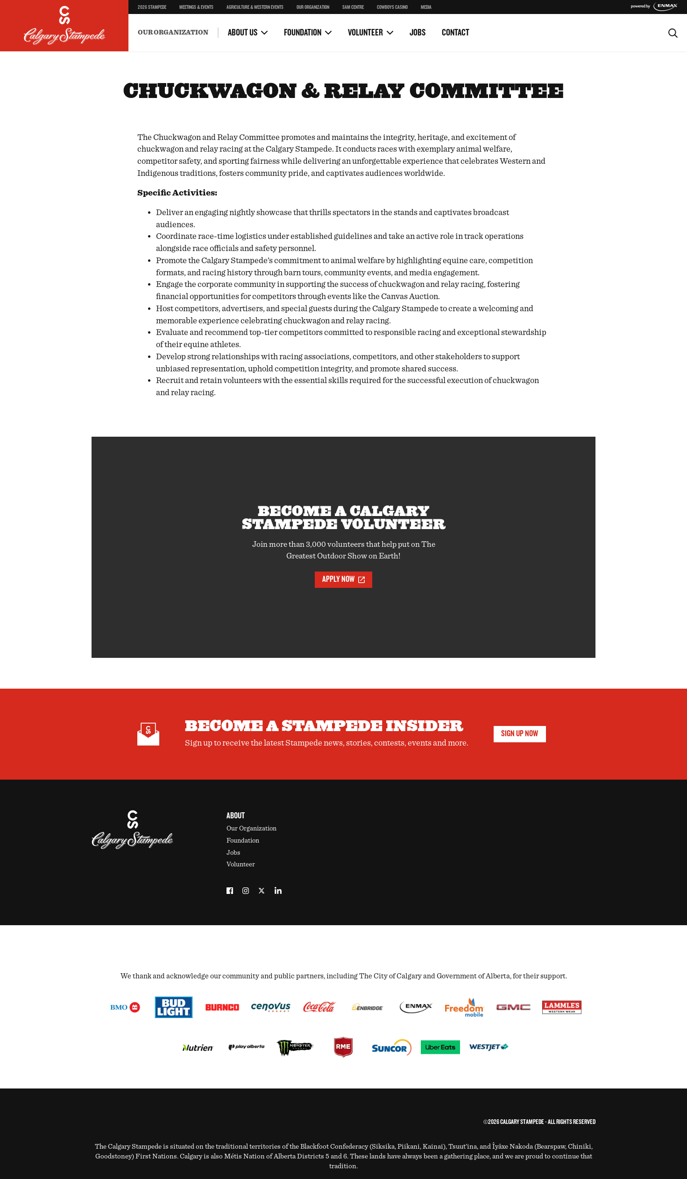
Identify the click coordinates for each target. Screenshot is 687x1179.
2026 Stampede (152, 7)
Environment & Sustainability (179, 25)
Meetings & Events (196, 7)
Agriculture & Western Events (255, 7)
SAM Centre (353, 7)
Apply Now (343, 579)
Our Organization (313, 7)
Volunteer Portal (377, 23)
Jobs (417, 33)
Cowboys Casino (392, 7)
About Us (242, 33)
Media (426, 7)
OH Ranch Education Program (396, 14)
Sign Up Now (519, 733)
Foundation (302, 33)
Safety (147, 14)
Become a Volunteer (164, 23)
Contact (455, 33)
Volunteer (365, 33)
